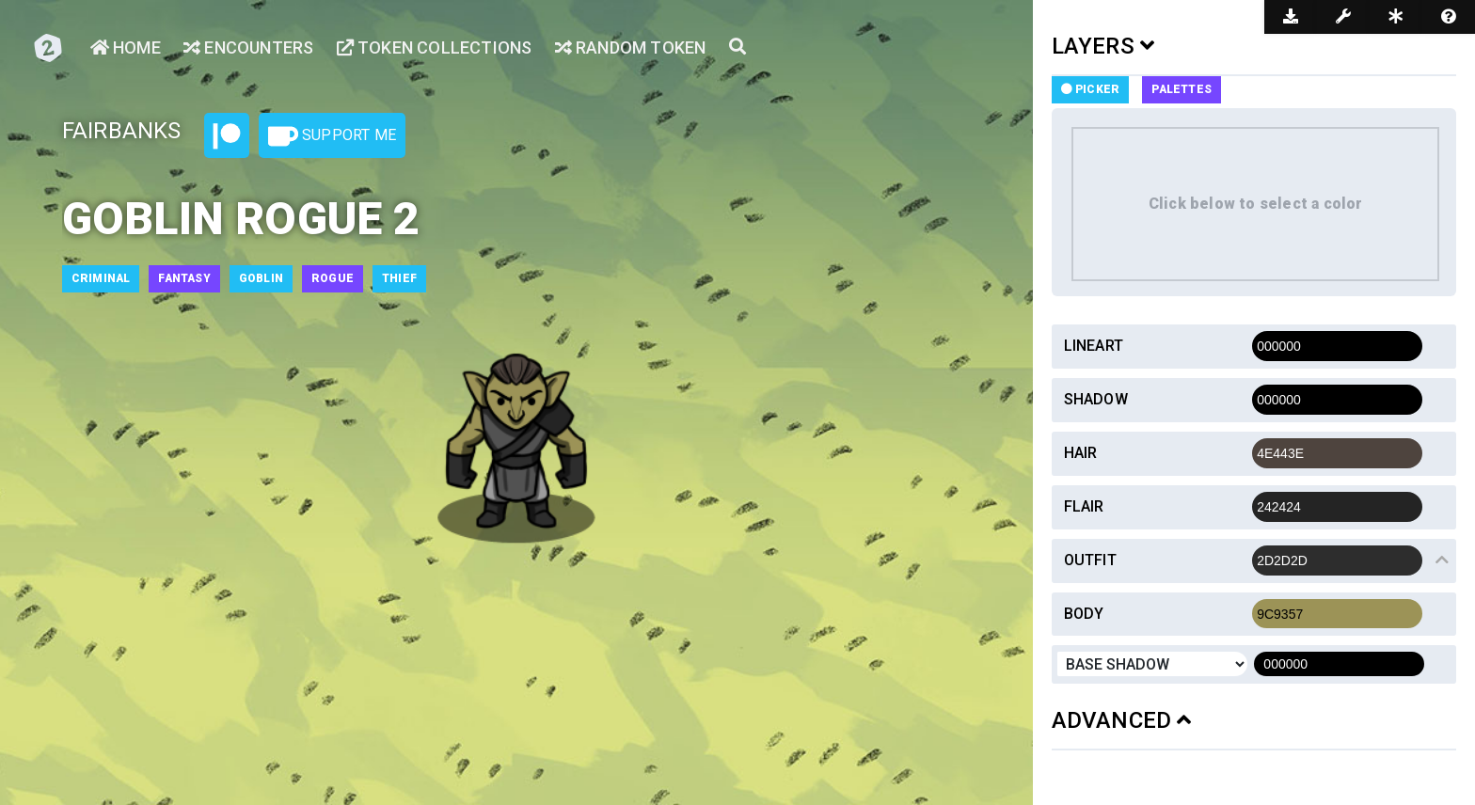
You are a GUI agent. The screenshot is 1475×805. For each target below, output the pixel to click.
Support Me (332, 136)
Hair (1081, 453)
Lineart (1093, 346)
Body (1084, 614)
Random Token (630, 47)
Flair (1084, 506)
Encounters (248, 47)
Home (125, 47)
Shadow (1096, 399)
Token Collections (434, 47)
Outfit (1090, 560)
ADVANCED (1122, 720)
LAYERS (1103, 46)
